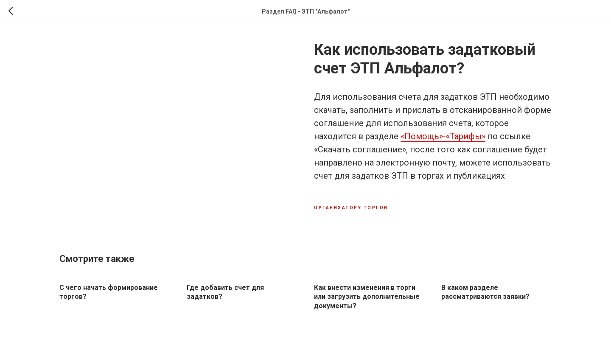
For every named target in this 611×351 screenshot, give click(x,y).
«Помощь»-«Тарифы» (443, 136)
